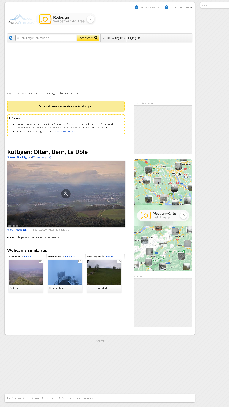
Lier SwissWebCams (18, 398)
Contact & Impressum (44, 398)
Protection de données (80, 398)
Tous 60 (108, 256)
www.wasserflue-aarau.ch (56, 229)
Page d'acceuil (14, 93)
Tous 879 (70, 256)
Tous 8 (27, 256)
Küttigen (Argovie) (41, 157)
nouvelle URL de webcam (67, 131)
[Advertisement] (163, 302)
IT (188, 7)
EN (185, 7)
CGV (61, 398)
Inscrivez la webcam (150, 7)
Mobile (173, 7)
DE (181, 7)
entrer (16, 229)
